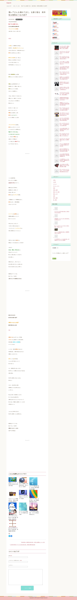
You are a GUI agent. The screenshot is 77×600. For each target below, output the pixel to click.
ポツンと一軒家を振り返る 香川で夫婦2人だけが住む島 (64, 144)
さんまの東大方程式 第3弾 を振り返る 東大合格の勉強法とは (64, 155)
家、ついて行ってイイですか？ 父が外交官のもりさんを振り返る (64, 124)
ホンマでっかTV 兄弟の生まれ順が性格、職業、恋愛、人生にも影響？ (64, 47)
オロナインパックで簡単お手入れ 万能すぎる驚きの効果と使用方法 (13, 500)
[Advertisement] (27, 161)
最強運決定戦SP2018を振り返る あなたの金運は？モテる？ (64, 98)
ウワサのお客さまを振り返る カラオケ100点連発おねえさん (34, 513)
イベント (55, 184)
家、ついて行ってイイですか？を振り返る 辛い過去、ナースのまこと (64, 134)
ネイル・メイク (56, 186)
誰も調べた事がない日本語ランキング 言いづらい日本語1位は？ (64, 88)
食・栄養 (55, 199)
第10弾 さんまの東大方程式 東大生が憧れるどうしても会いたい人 (64, 78)
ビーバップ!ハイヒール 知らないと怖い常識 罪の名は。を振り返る (13, 518)
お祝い (54, 180)
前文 (9, 330)
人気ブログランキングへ (55, 38)
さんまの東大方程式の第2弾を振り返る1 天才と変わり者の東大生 (64, 67)
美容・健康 (55, 197)
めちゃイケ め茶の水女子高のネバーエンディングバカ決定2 (23, 497)
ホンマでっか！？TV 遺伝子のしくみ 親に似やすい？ (64, 52)
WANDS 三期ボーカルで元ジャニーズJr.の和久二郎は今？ (64, 83)
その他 (54, 182)
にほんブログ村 (55, 23)
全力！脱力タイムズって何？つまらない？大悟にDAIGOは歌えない (64, 114)
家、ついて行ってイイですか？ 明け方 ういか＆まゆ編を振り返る (64, 73)
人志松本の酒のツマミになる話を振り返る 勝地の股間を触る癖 (22, 544)
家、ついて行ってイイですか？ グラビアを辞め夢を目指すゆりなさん (64, 170)
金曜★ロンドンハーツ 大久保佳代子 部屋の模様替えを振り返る (64, 103)
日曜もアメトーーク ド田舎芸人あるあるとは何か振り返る (13, 484)
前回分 (10, 38)
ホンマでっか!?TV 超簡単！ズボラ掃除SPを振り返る (23, 513)
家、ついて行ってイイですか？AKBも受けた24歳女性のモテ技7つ (64, 57)
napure (9, 3)
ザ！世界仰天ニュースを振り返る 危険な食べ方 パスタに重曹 (65, 160)
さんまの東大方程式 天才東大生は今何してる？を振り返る (64, 129)
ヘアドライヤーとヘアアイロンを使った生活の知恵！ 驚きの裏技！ (64, 93)
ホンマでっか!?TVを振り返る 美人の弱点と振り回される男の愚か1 (64, 119)
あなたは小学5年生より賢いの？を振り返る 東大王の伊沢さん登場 (64, 150)
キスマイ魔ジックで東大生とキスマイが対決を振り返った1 (64, 62)
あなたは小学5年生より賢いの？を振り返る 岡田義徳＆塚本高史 (13, 529)
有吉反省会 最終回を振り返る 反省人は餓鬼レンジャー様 (32, 542)
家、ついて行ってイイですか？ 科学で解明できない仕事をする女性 (64, 109)
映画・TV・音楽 (19, 19)
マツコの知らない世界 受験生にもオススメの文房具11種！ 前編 (64, 165)
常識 (54, 188)
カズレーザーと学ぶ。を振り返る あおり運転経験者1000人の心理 (34, 500)
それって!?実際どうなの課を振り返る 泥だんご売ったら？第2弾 (23, 485)
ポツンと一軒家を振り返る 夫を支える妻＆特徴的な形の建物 (34, 488)
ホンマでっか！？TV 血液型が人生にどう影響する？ (64, 139)
